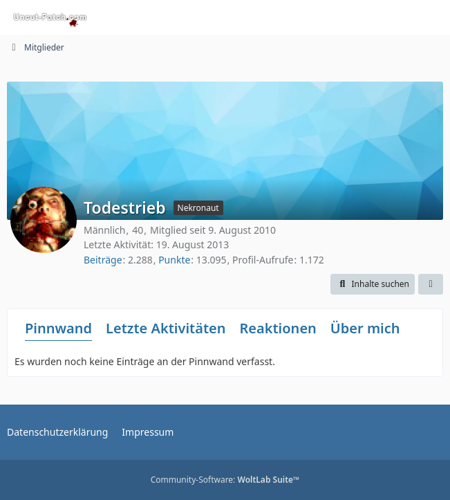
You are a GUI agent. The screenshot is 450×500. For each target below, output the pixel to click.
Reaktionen (277, 328)
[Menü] (432, 17)
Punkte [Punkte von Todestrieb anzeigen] (174, 259)
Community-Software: (225, 479)
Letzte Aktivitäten (165, 328)
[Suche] (363, 17)
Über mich (365, 328)
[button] (372, 284)
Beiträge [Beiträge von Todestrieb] (103, 259)
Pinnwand (58, 328)
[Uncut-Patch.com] (50, 17)
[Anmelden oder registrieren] (397, 17)
